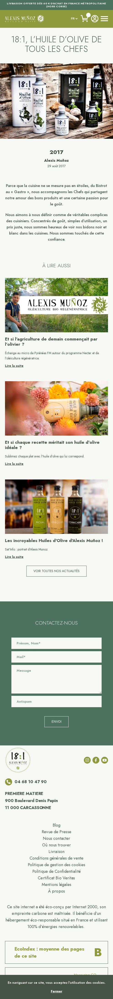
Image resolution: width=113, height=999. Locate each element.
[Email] (56, 657)
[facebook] (95, 760)
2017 (56, 152)
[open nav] (104, 19)
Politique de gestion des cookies (56, 865)
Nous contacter (56, 838)
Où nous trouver (56, 845)
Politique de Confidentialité (56, 871)
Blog (56, 825)
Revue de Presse (56, 832)
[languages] (74, 18)
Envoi (56, 721)
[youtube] (104, 760)
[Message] (56, 679)
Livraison (56, 852)
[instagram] (87, 760)
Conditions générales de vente (56, 858)
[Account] (94, 18)
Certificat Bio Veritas (56, 878)
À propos (56, 891)
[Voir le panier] (85, 18)
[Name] (56, 643)
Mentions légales (56, 885)
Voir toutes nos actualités (56, 571)
